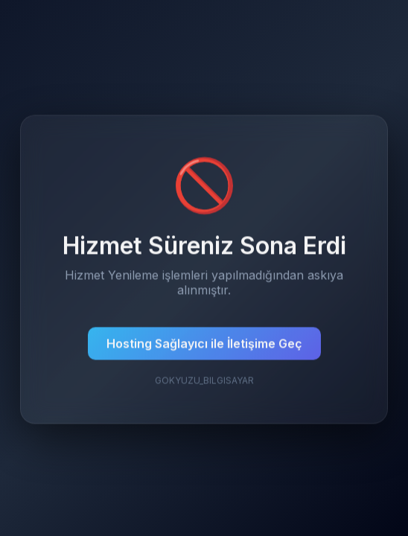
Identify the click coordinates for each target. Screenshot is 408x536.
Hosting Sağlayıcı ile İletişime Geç (204, 343)
